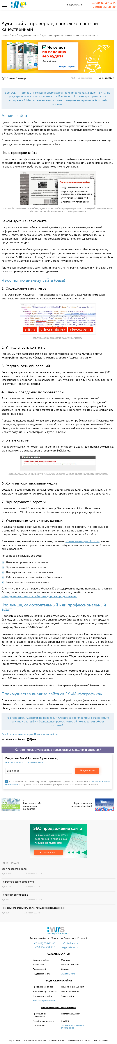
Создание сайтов (58, 947)
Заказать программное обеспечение (72, 1019)
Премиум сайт (40, 962)
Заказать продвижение (44, 994)
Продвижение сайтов (28, 28)
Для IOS (65, 1014)
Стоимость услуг (57, 1033)
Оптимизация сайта (42, 989)
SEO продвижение (70, 984)
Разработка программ (43, 1014)
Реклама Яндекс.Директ (72, 980)
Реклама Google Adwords (45, 984)
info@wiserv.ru (74, 4)
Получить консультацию (79, 1033)
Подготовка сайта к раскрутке (18, 874)
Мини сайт (66, 953)
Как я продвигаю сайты (14, 862)
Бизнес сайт (38, 957)
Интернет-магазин (70, 957)
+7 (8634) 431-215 (103, 3)
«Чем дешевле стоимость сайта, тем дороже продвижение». (39, 589)
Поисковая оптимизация (15, 888)
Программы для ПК (70, 1007)
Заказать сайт (68, 967)
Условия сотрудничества (34, 1033)
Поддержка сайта (41, 967)
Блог (14, 28)
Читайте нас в (9, 732)
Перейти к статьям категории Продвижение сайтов (29, 727)
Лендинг (65, 962)
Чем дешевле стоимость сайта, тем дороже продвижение (33, 901)
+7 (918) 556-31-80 (103, 7)
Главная (5, 28)
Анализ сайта (67, 989)
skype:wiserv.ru (70, 940)
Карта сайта (14, 1033)
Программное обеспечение (58, 1000)
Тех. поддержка (101, 1033)
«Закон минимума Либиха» (82, 534)
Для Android (38, 1018)
